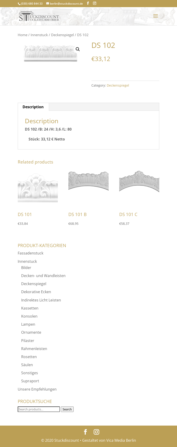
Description (33, 106)
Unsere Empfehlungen (37, 389)
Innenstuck (39, 34)
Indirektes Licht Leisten (41, 300)
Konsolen (29, 316)
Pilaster (27, 340)
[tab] (33, 107)
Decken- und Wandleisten (43, 275)
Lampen (28, 324)
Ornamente (31, 332)
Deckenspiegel (62, 34)
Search (67, 409)
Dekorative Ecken (36, 291)
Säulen (27, 364)
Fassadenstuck (30, 253)
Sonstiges (29, 372)
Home (22, 34)
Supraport (30, 380)
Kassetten (29, 308)
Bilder (26, 267)
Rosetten (29, 356)
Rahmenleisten (34, 348)
